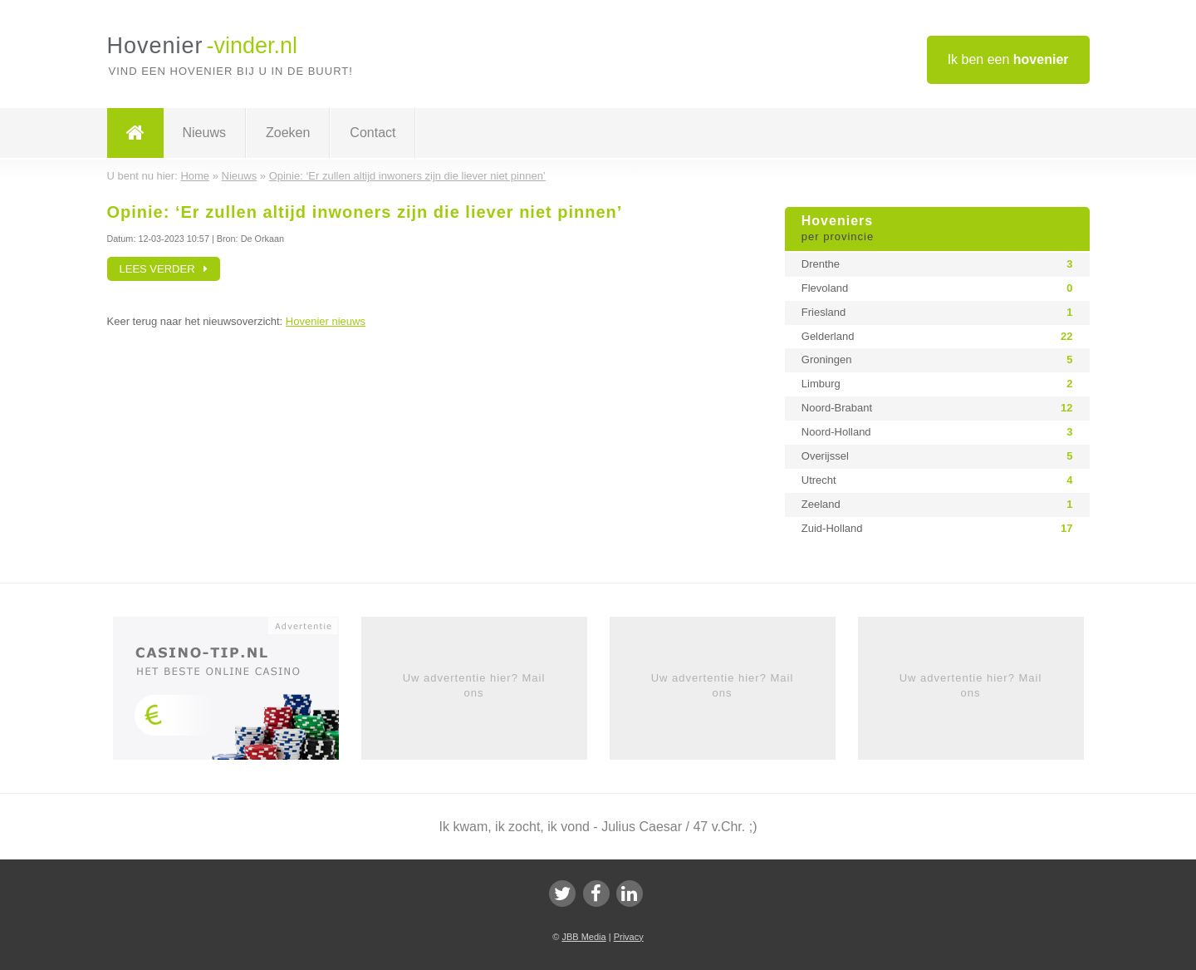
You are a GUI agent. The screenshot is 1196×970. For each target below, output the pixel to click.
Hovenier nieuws (325, 321)
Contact (372, 133)
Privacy (629, 937)
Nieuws (204, 133)
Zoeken (288, 133)
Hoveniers (937, 229)
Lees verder (164, 269)
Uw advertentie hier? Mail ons (474, 685)
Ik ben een (1008, 59)
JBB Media (583, 937)
